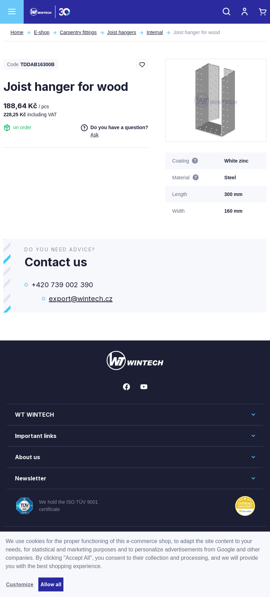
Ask (95, 135)
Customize (19, 584)
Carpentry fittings (78, 32)
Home (16, 32)
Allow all (50, 584)
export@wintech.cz (81, 298)
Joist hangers (121, 32)
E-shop (41, 32)
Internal (155, 32)
